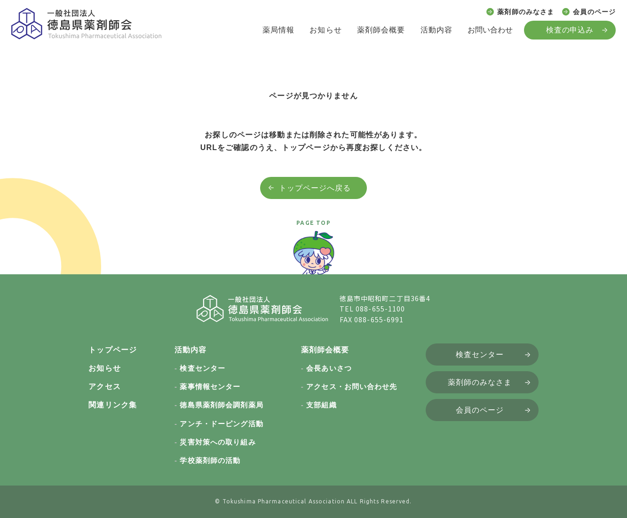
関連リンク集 (112, 405)
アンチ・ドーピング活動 (221, 424)
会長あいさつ (329, 368)
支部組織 (321, 405)
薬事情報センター (210, 386)
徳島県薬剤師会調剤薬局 (221, 405)
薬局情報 (278, 30)
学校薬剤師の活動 (210, 460)
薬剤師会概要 (381, 30)
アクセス (104, 386)
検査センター (202, 368)
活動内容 (436, 30)
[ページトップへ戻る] (313, 257)
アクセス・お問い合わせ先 (351, 386)
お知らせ (325, 30)
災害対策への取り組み (217, 442)
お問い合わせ (490, 30)
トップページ (112, 350)
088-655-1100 (380, 308)
